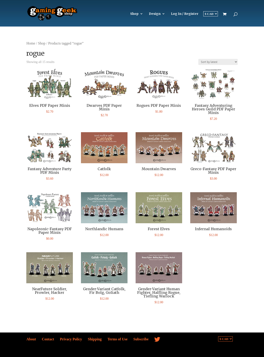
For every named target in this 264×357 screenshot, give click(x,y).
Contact (48, 339)
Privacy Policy (71, 339)
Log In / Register (184, 14)
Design (155, 14)
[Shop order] (218, 62)
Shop (134, 14)
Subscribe (141, 339)
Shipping (95, 339)
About (31, 339)
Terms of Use (117, 339)
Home (30, 43)
